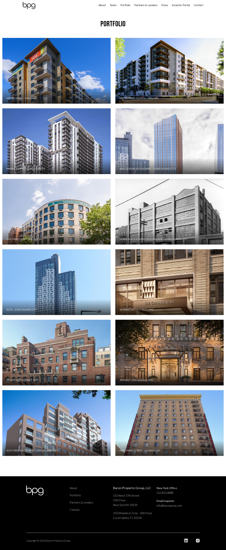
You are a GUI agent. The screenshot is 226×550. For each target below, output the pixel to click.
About (102, 5)
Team (113, 5)
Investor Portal (181, 5)
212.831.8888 (164, 492)
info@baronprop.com (169, 505)
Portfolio (125, 5)
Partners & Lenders (145, 5)
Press (164, 5)
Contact (198, 5)
